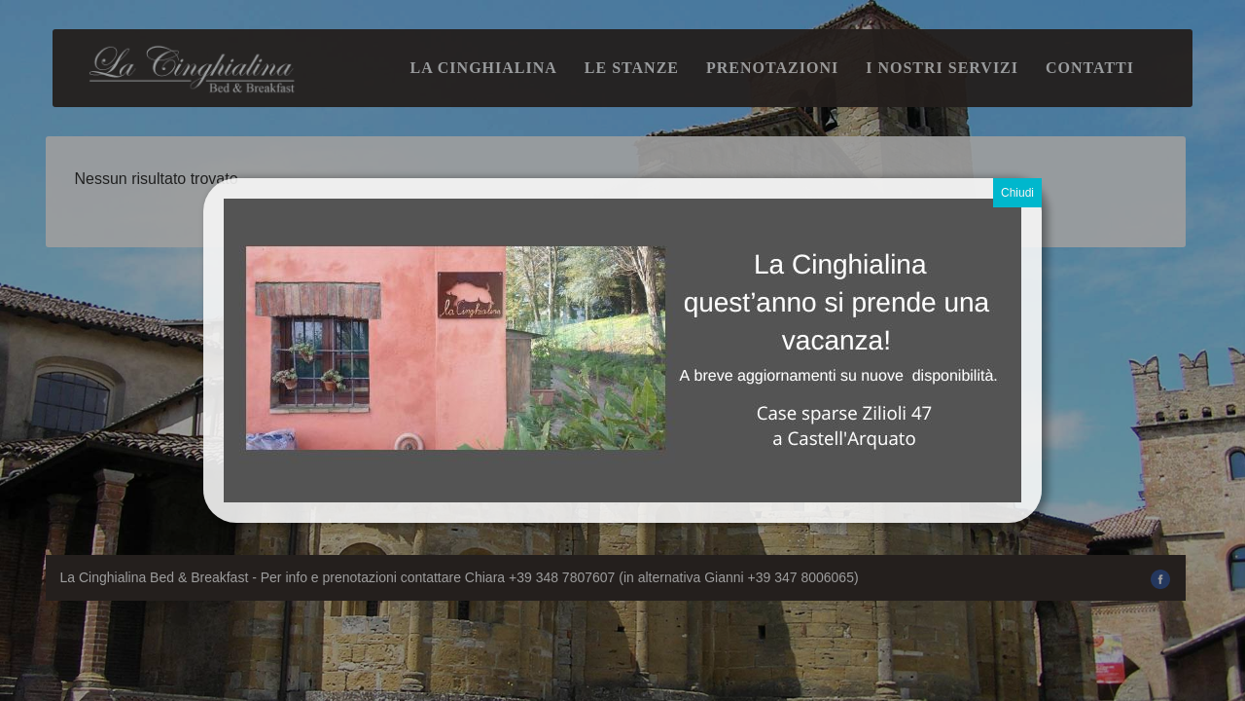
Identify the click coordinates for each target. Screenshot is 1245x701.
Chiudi (1017, 193)
